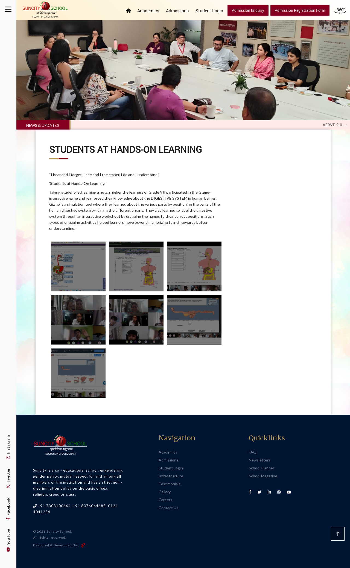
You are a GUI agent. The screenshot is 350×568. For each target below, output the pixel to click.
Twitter (8, 478)
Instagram (8, 447)
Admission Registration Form (300, 10)
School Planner (261, 468)
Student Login (209, 10)
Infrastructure (171, 476)
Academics (148, 10)
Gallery (165, 491)
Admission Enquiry (248, 10)
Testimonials (169, 483)
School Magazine (263, 476)
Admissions (177, 10)
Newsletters (259, 460)
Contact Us (168, 507)
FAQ (252, 452)
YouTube (8, 540)
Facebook (8, 509)
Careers (165, 499)
